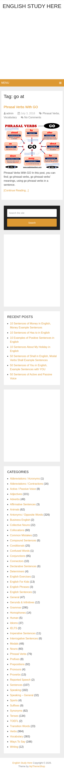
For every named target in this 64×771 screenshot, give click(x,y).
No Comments (32, 117)
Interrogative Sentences (24, 638)
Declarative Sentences (23, 566)
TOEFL (14, 721)
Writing (14, 746)
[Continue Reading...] (16, 190)
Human (14, 617)
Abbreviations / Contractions (26, 483)
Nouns (14, 648)
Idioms (14, 623)
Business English (20, 519)
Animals (14, 509)
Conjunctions (17, 556)
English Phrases (19, 586)
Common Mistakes (21, 535)
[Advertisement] (32, 45)
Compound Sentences (23, 540)
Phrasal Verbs (51, 113)
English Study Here (32, 6)
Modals (14, 643)
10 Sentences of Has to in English (30, 332)
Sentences (16, 684)
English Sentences (21, 592)
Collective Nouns (20, 525)
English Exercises (20, 576)
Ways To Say (17, 741)
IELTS (13, 628)
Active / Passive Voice (23, 488)
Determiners (17, 571)
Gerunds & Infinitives (22, 602)
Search (32, 222)
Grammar (15, 607)
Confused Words (20, 550)
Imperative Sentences (23, 633)
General (14, 597)
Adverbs (15, 499)
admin (10, 113)
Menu (5, 82)
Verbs (13, 731)
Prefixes (15, 659)
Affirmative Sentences (23, 504)
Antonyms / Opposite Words (26, 514)
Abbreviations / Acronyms (25, 478)
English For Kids (19, 581)
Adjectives (16, 494)
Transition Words (20, 726)
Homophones (18, 612)
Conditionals (17, 545)
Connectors (16, 561)
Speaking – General (21, 695)
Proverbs (15, 674)
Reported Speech (20, 679)
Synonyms (16, 710)
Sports (14, 700)
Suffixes (14, 705)
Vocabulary (10, 117)
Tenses (14, 715)
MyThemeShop (37, 766)
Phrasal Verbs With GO (21, 107)
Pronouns (15, 669)
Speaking (15, 690)
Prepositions (17, 664)
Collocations (17, 530)
